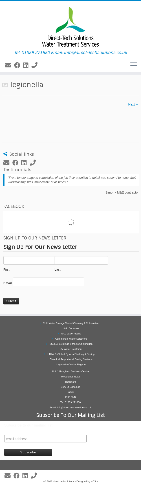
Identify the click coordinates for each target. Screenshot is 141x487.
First (28, 264)
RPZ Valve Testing (71, 333)
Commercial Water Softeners (71, 338)
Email (7, 283)
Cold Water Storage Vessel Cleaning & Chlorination (71, 323)
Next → (133, 104)
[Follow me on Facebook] (18, 65)
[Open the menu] (133, 64)
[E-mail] (9, 65)
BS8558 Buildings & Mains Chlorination (71, 344)
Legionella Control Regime (71, 364)
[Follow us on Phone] (35, 65)
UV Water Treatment (71, 349)
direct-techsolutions (63, 481)
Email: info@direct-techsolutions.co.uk (71, 407)
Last (79, 264)
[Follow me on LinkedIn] (27, 65)
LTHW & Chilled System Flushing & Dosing (71, 354)
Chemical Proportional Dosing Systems (71, 359)
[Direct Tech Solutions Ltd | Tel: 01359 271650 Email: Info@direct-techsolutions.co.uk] (70, 25)
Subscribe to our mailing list (28, 425)
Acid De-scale (71, 328)
